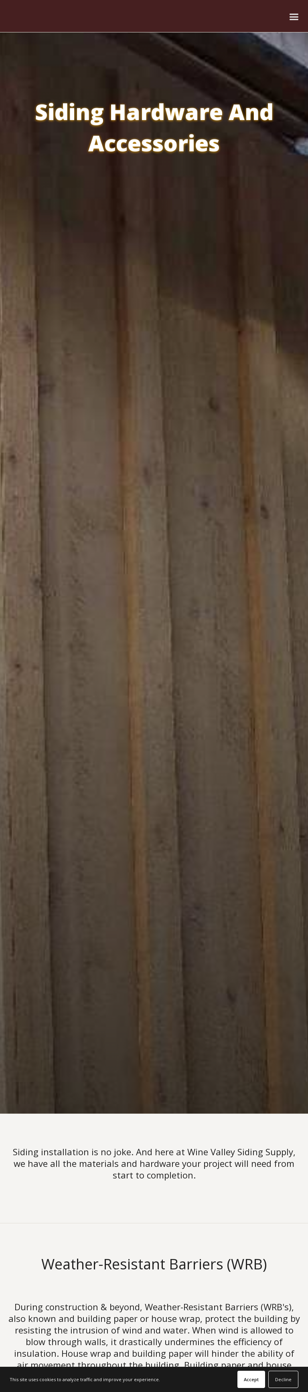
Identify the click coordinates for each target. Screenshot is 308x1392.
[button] (294, 16)
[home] (49, 16)
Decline (283, 1379)
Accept (251, 1379)
